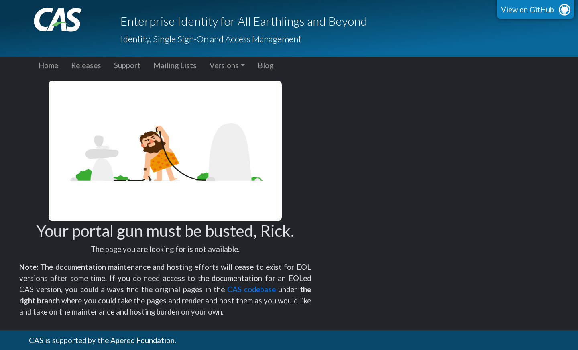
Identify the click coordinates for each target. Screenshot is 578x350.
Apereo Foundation (142, 340)
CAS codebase (251, 289)
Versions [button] (224, 65)
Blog (265, 65)
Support (127, 65)
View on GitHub (527, 9)
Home (48, 65)
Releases (86, 65)
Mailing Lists (175, 65)
